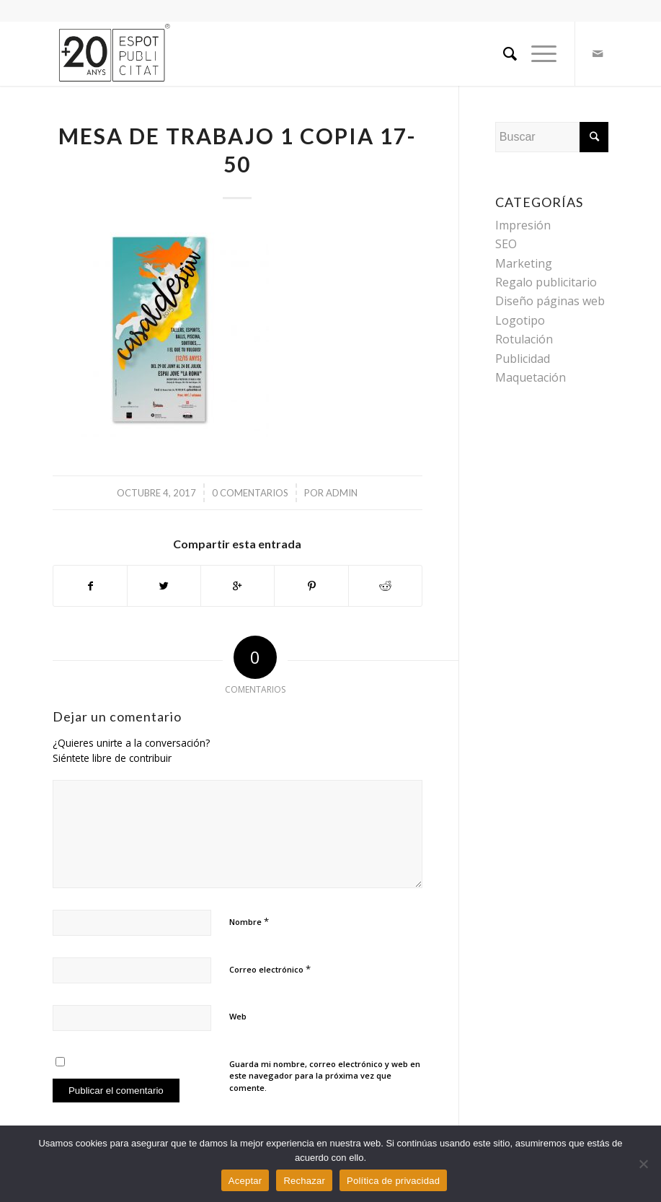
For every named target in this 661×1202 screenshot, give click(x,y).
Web (238, 1016)
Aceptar (245, 1180)
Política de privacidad (393, 1180)
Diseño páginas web (550, 301)
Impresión (523, 225)
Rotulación (524, 339)
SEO (506, 244)
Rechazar (304, 1180)
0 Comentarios (250, 493)
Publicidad (522, 359)
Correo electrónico (270, 968)
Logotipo (520, 320)
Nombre (249, 921)
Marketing (523, 263)
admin (342, 493)
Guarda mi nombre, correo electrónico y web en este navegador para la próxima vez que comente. (324, 1075)
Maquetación (530, 377)
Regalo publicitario (546, 282)
